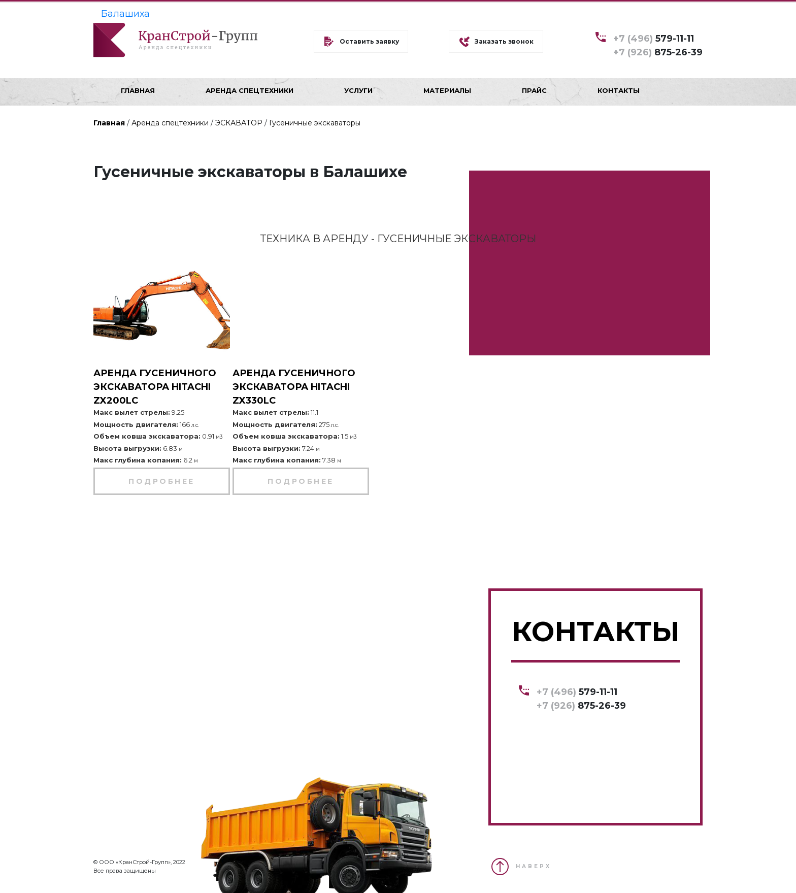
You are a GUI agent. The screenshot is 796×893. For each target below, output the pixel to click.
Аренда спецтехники (170, 122)
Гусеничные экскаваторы (314, 122)
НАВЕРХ (533, 866)
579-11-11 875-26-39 (658, 45)
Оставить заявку (369, 41)
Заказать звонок (504, 41)
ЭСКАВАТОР (238, 122)
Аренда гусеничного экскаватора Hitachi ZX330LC (294, 387)
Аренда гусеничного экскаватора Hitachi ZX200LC (154, 387)
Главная (109, 122)
